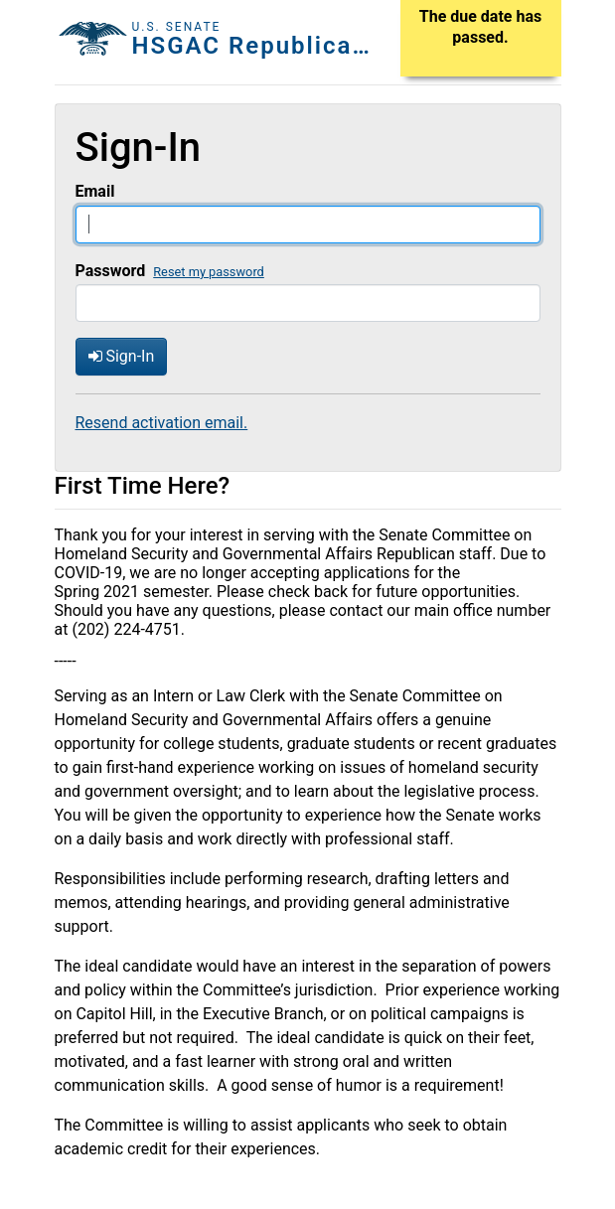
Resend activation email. (162, 422)
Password (111, 270)
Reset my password (208, 271)
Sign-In (121, 356)
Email (95, 191)
